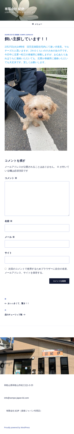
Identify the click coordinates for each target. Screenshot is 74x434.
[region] (37, 355)
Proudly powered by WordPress (17, 427)
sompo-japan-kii (26, 34)
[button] (33, 372)
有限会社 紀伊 (14, 9)
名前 (8, 221)
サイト (8, 253)
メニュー (37, 24)
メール (10, 237)
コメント (11, 178)
